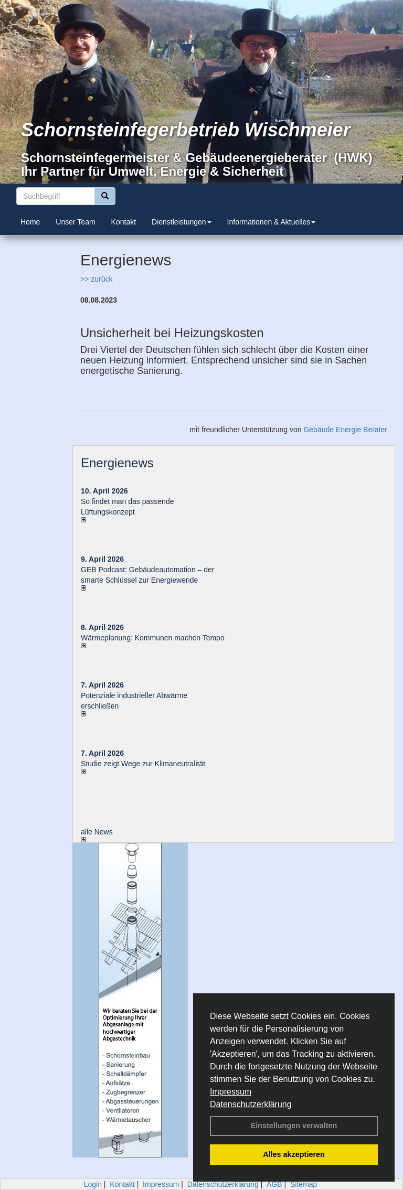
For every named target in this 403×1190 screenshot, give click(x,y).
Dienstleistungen (181, 222)
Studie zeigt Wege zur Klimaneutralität (143, 763)
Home (30, 222)
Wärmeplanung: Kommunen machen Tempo (153, 638)
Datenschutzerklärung (251, 1104)
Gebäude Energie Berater (345, 429)
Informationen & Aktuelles (271, 222)
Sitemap (303, 1184)
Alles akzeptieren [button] (294, 1154)
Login (93, 1184)
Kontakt (123, 222)
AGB (274, 1184)
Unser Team (75, 222)
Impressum (230, 1091)
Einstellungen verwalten (294, 1125)
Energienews (117, 463)
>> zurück (96, 279)
